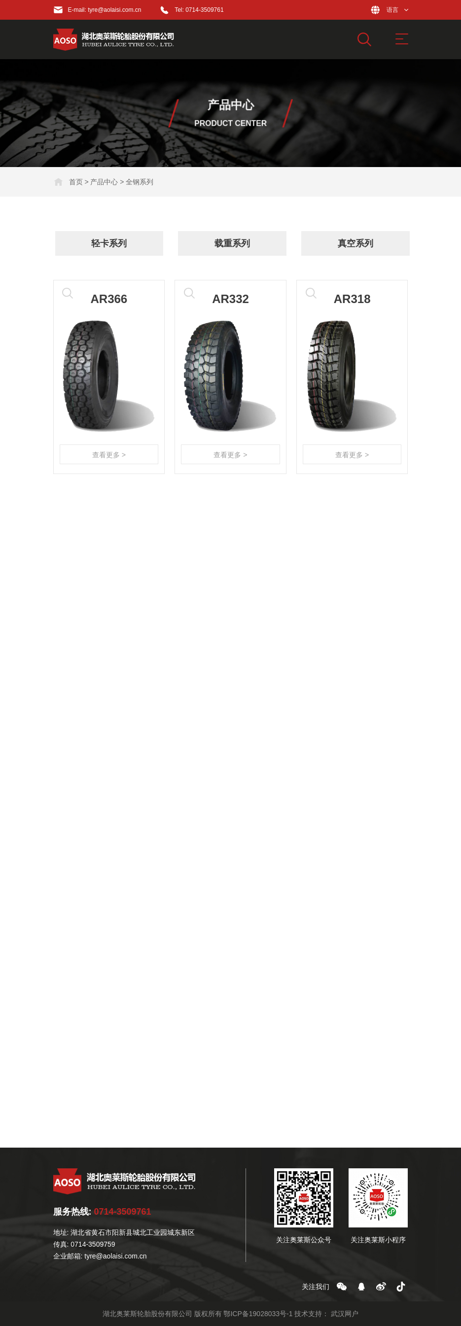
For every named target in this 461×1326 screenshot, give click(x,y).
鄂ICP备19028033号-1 (257, 1314)
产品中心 (104, 182)
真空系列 (359, 243)
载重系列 (236, 243)
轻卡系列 (113, 243)
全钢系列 (139, 182)
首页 (76, 182)
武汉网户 (344, 1314)
